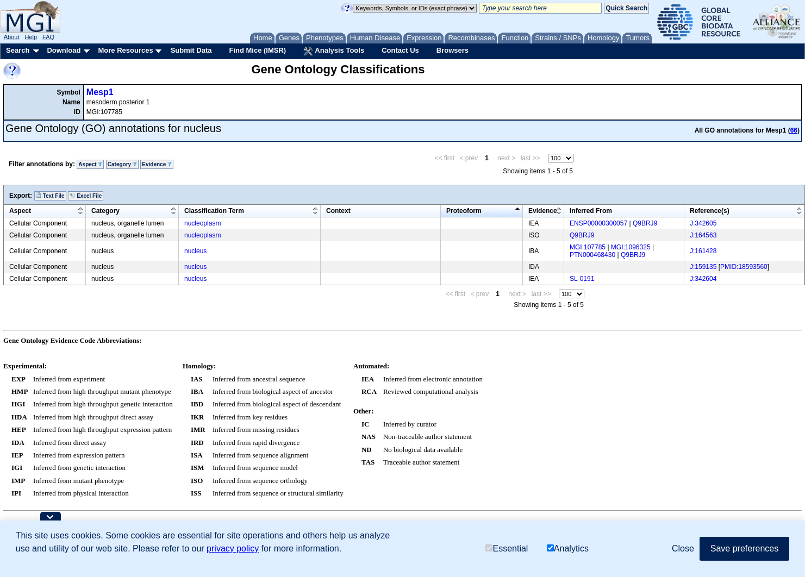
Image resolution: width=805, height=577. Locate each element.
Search (17, 50)
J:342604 (703, 279)
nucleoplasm (202, 223)
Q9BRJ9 (645, 223)
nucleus (195, 251)
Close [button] (683, 548)
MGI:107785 (588, 247)
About (12, 37)
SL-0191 (582, 279)
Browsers (452, 50)
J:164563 (703, 235)
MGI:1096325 (631, 247)
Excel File (86, 195)
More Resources (125, 50)
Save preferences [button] (744, 548)
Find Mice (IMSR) (257, 50)
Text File (50, 195)
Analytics (568, 548)
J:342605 (703, 223)
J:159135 (703, 267)
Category (122, 164)
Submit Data (191, 50)
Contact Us (400, 50)
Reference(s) (709, 211)
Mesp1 (100, 92)
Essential (506, 548)
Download (63, 50)
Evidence (157, 164)
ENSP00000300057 (598, 223)
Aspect (90, 164)
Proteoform (464, 211)
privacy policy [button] (233, 548)
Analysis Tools (333, 51)
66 (793, 130)
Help (30, 37)
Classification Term (214, 211)
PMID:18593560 (743, 267)
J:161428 (703, 251)
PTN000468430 (592, 255)
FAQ (48, 37)
